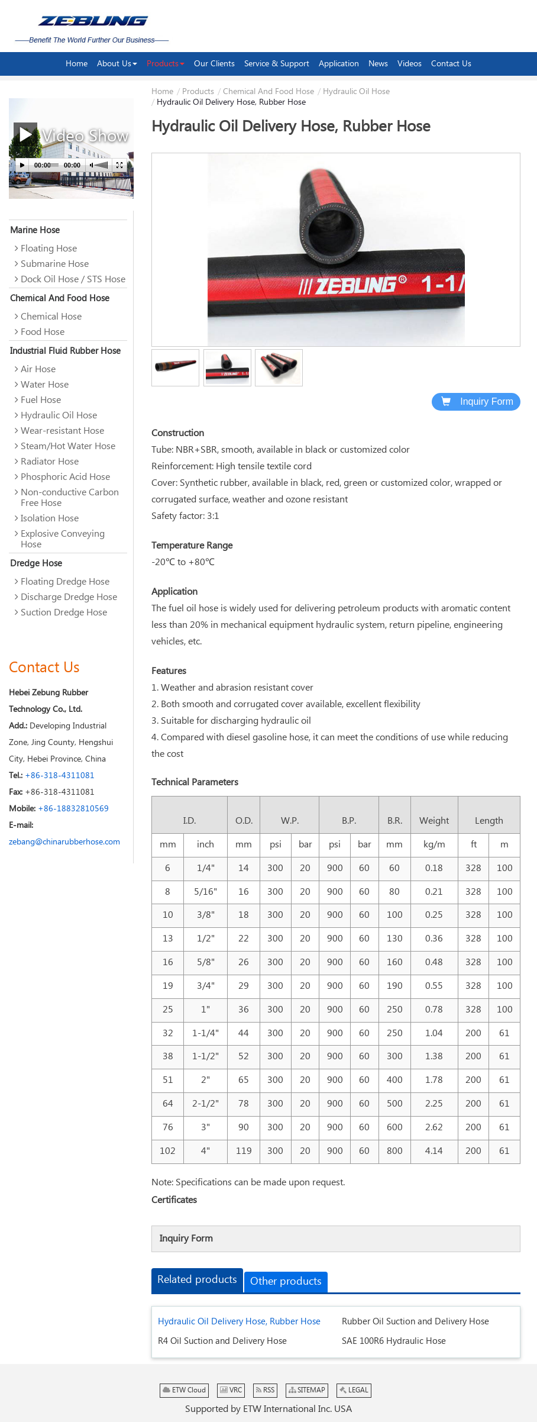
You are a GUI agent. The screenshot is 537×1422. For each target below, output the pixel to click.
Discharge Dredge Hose (69, 597)
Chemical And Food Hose (268, 91)
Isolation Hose (50, 518)
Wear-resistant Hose (62, 431)
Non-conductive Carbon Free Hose (70, 498)
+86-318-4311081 (60, 775)
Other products (286, 1281)
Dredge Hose (36, 563)
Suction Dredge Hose (64, 613)
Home (162, 91)
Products (198, 91)
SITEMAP (307, 1390)
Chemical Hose (51, 317)
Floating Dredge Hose (65, 582)
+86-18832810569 (73, 809)
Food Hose (42, 332)
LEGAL (353, 1390)
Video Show (71, 134)
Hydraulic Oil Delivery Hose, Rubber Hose (239, 1321)
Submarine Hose (55, 264)
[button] (117, 64)
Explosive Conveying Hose (63, 539)
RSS (265, 1390)
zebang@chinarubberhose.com (64, 842)
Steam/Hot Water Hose (68, 446)
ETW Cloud (184, 1390)
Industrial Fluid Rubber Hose (65, 351)
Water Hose (45, 385)
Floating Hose (49, 249)
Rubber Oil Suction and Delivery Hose (415, 1321)
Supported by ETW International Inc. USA (268, 1409)
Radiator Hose (50, 462)
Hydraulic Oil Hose (356, 91)
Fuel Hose (41, 400)
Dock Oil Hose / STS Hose (73, 279)
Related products (197, 1279)
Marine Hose (35, 230)
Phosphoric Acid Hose (65, 477)
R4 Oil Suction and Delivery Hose (222, 1341)
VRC (231, 1390)
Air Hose (38, 369)
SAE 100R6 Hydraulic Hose (394, 1341)
